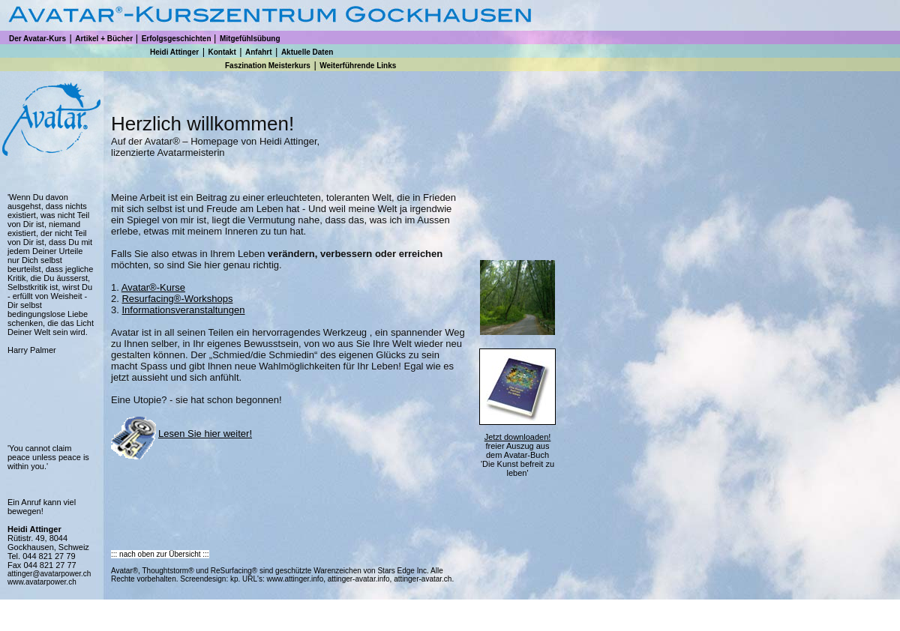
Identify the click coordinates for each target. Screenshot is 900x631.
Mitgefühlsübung (250, 38)
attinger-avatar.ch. (423, 579)
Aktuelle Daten (307, 52)
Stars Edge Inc (402, 571)
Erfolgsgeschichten (177, 38)
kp (233, 579)
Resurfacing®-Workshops (177, 298)
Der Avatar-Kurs (37, 38)
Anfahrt (258, 52)
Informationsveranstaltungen (183, 310)
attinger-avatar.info (359, 579)
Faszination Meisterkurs (267, 65)
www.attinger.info (295, 579)
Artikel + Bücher (104, 38)
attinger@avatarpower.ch (49, 574)
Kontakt (222, 52)
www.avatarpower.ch (42, 582)
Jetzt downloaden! (517, 436)
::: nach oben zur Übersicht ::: (160, 554)
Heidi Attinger (174, 52)
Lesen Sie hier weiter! (205, 433)
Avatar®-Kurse (153, 287)
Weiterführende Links (358, 65)
